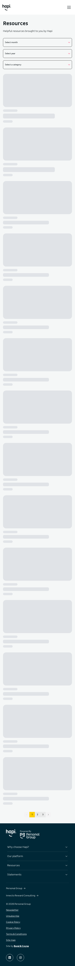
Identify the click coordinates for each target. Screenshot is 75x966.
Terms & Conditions (16, 934)
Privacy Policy (13, 928)
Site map (11, 940)
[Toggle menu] (69, 7)
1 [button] (32, 815)
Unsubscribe (12, 916)
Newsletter (12, 910)
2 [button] (37, 815)
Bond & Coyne (21, 946)
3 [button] (43, 815)
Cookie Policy (13, 922)
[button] (48, 814)
